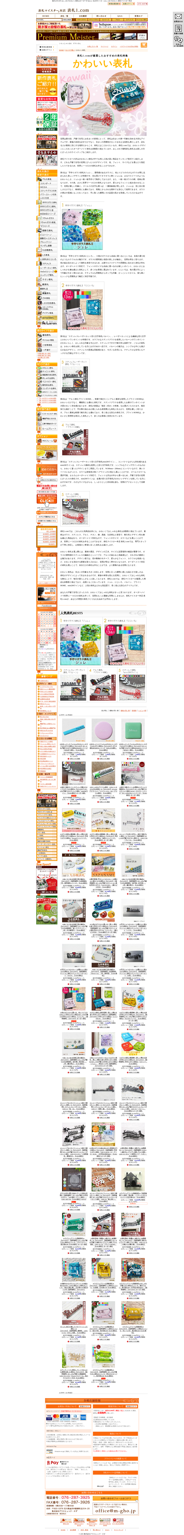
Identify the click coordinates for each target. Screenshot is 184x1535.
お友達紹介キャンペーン (48, 754)
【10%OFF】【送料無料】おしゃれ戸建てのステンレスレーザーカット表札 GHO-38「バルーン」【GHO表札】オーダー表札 (133, 1107)
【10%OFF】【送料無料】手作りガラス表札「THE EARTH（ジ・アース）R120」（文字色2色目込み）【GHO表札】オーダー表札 (103, 1152)
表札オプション (45, 704)
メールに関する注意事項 (48, 766)
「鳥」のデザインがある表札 (47, 402)
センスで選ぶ (70, 50)
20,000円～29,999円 (49, 534)
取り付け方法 (44, 717)
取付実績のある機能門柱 (48, 728)
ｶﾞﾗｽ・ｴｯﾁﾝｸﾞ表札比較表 (48, 701)
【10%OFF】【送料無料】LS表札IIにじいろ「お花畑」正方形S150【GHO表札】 (103, 1285)
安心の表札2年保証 (46, 749)
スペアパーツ (44, 735)
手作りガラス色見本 (46, 691)
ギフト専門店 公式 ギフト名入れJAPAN (118, 1522)
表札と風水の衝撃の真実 (48, 746)
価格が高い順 (125, 710)
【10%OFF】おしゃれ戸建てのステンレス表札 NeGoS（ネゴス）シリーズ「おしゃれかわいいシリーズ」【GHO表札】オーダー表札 (133, 791)
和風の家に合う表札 (44, 355)
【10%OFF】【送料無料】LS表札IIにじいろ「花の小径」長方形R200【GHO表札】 (103, 1329)
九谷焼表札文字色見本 (47, 696)
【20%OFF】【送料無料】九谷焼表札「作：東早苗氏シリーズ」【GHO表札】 (74, 881)
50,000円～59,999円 (49, 541)
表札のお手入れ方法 (46, 730)
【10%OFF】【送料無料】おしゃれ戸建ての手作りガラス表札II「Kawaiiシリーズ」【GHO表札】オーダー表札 (133, 1016)
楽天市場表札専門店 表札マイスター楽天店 (79, 1523)
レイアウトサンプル (46, 686)
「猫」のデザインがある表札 (47, 400)
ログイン (114, 46)
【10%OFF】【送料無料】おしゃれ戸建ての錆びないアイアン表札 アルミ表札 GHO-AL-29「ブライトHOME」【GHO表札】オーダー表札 (103, 1242)
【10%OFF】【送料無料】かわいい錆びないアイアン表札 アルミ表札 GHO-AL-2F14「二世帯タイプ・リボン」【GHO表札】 (133, 1152)
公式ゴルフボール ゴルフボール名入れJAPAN (105, 1523)
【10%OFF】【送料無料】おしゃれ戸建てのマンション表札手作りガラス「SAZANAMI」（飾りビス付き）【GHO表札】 (103, 883)
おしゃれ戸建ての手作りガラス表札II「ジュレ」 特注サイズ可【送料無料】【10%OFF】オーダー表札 (103, 1062)
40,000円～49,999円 (49, 539)
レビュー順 (142, 710)
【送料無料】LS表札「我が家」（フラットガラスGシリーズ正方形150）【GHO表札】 (133, 1195)
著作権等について (45, 711)
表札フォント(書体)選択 (47, 689)
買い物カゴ (96, 1530)
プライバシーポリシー (47, 763)
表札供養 (43, 758)
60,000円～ (52, 544)
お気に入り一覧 (92, 46)
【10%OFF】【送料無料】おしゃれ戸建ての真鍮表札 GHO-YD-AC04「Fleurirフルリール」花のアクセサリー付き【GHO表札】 (74, 1374)
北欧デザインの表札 (46, 741)
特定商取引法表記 (45, 768)
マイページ (104, 46)
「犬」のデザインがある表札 (47, 398)
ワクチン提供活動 (45, 784)
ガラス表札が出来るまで (48, 751)
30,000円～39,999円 (49, 536)
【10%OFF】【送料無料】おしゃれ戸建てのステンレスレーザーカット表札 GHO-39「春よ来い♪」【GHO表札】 (103, 1197)
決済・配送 (84, 1530)
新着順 (134, 710)
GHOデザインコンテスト (48, 786)
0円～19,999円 (51, 531)
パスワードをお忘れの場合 (129, 46)
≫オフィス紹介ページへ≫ (46, 583)
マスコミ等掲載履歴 (46, 777)
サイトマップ (118, 1530)
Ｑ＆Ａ (107, 1530)
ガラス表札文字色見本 (47, 694)
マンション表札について (48, 744)
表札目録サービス (45, 756)
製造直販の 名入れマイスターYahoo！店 (92, 1523)
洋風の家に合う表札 (44, 353)
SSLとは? (100, 1486)
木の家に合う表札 (43, 357)
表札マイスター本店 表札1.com (66, 1522)
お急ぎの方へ (44, 680)
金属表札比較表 (45, 699)
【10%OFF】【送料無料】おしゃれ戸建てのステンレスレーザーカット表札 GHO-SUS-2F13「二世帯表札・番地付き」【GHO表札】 (73, 1152)
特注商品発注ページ (46, 761)
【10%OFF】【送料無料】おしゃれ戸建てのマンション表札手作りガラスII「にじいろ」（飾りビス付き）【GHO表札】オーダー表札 (103, 928)
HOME (61, 50)
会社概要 (73, 1530)
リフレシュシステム (46, 733)
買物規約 (43, 771)
